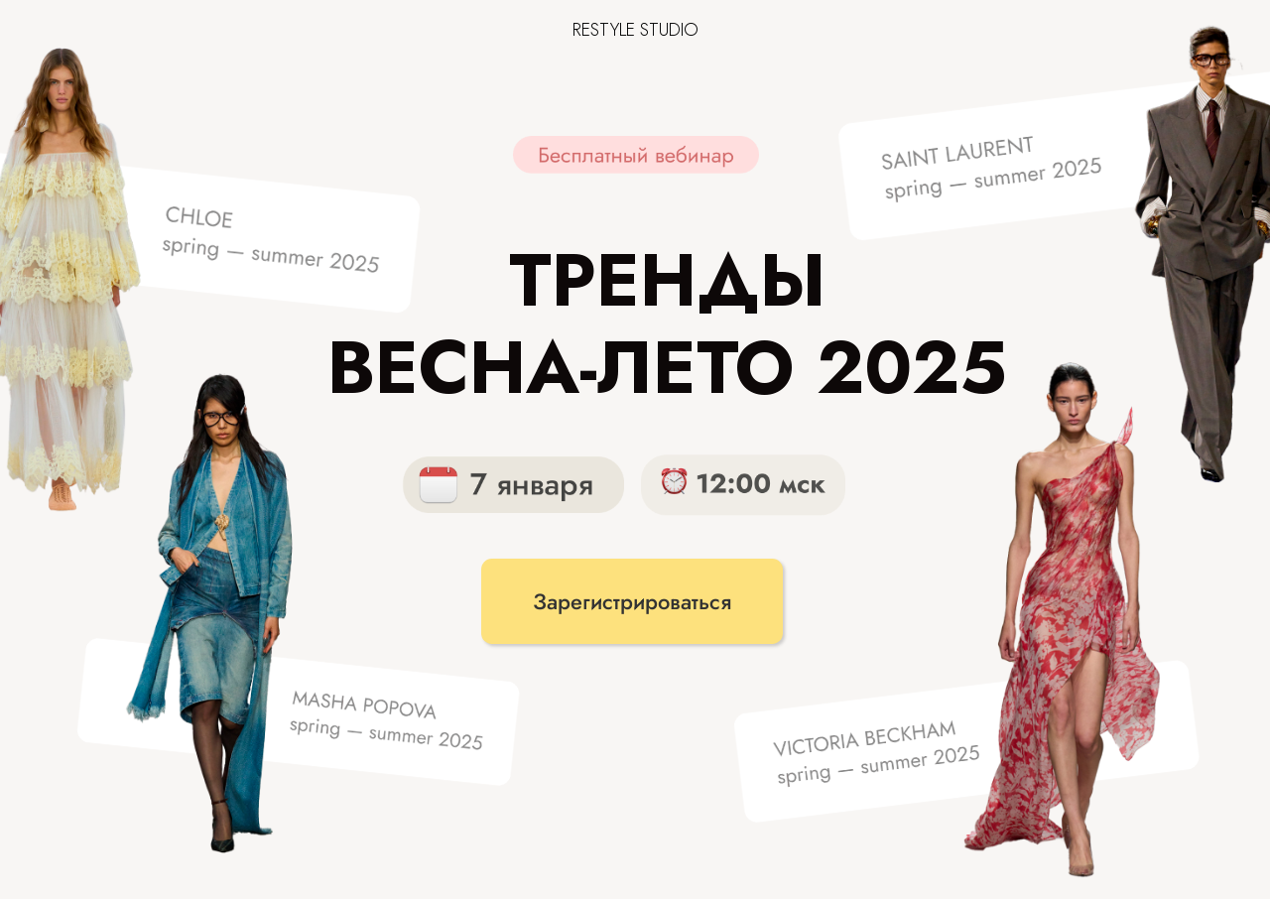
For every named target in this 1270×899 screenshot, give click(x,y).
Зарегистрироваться (632, 601)
